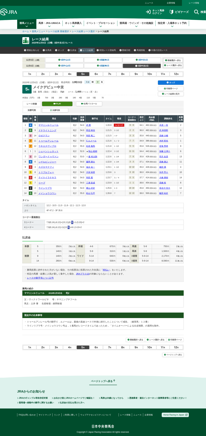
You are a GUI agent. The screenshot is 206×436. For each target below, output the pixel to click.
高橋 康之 (163, 162)
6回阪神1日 (103, 60)
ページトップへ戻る (173, 355)
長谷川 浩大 (164, 188)
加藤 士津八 (164, 151)
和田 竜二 (90, 135)
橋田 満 (162, 167)
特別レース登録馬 (106, 50)
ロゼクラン (44, 135)
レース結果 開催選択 (58, 31)
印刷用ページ (171, 89)
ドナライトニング (47, 130)
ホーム (25, 31)
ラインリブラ (45, 188)
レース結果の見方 (171, 94)
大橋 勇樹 (163, 177)
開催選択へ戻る (173, 60)
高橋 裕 (162, 183)
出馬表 (47, 50)
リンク (57, 415)
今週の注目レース (158, 50)
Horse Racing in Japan (175, 415)
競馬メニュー (27, 25)
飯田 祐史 (163, 193)
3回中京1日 (142, 60)
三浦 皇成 (90, 183)
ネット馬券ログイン (155, 12)
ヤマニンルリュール (48, 125)
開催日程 (124, 50)
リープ (41, 183)
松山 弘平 (90, 193)
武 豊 (88, 125)
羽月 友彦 (163, 156)
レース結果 (86, 50)
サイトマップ (45, 415)
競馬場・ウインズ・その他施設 (136, 25)
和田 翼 (89, 177)
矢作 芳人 (163, 172)
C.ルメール (91, 141)
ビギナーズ (179, 12)
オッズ (59, 50)
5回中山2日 (64, 66)
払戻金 (72, 50)
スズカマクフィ (46, 167)
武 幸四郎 (163, 130)
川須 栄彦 (90, 172)
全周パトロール (89, 104)
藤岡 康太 (90, 162)
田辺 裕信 (90, 130)
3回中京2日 (141, 66)
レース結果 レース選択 (83, 31)
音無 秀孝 (163, 146)
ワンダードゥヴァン (48, 156)
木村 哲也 (163, 141)
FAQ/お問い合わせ (27, 415)
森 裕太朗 (92, 156)
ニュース (149, 3)
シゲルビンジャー (47, 162)
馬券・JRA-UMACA (49, 25)
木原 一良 (163, 125)
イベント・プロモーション (100, 25)
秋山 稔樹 (92, 151)
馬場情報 (139, 50)
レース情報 (194, 3)
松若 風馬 (90, 146)
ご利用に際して (70, 415)
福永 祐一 (90, 167)
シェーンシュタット (48, 151)
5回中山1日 (64, 60)
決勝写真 (55, 110)
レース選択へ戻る (173, 65)
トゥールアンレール (48, 141)
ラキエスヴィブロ (47, 146)
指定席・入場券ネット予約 (172, 25)
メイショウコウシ (47, 193)
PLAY (57, 104)
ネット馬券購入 (73, 25)
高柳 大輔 (163, 135)
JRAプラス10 (82, 273)
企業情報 (171, 3)
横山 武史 (90, 188)
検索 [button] (200, 12)
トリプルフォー (46, 172)
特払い (106, 270)
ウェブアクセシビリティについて (95, 415)
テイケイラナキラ (47, 177)
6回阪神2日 (103, 66)
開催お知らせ (31, 50)
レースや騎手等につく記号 (40, 278)
